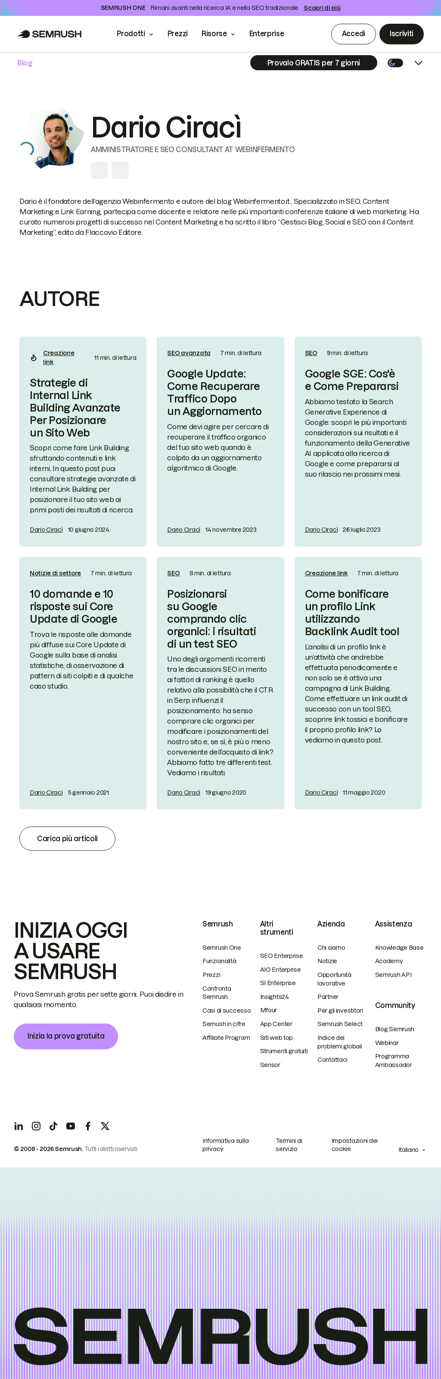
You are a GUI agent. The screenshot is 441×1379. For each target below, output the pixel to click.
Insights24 (274, 996)
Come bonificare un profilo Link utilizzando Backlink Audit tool (352, 612)
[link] (82, 441)
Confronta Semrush (216, 993)
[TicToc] (53, 1126)
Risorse (214, 33)
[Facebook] (88, 1126)
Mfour (268, 1010)
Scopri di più (322, 7)
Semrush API (393, 974)
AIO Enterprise (280, 969)
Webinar (387, 1042)
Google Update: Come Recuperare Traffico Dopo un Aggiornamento (214, 392)
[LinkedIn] (19, 1126)
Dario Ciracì (46, 529)
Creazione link (58, 357)
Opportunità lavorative (334, 979)
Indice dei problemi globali (339, 1042)
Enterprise (272, 33)
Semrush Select (340, 1023)
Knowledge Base (399, 947)
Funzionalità (219, 961)
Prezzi (178, 33)
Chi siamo (331, 947)
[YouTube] (70, 1126)
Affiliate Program (226, 1037)
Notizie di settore (55, 573)
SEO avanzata (189, 352)
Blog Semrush (395, 1029)
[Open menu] (418, 63)
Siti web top (276, 1037)
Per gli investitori (340, 1010)
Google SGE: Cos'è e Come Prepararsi (352, 380)
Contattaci (332, 1059)
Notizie (327, 961)
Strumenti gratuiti (284, 1051)
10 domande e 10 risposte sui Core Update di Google (73, 606)
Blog (25, 63)
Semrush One (221, 947)
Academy (389, 961)
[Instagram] (36, 1126)
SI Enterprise (278, 983)
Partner (328, 996)
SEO (311, 352)
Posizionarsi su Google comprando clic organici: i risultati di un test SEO (211, 618)
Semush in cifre (223, 1023)
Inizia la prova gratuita (66, 1036)
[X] (105, 1126)
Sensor (270, 1064)
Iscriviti (401, 33)
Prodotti (131, 33)
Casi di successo (226, 1010)
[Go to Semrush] (49, 34)
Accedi (353, 33)
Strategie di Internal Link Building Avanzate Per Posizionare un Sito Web (75, 407)
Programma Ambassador (393, 1060)
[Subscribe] (313, 62)
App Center (276, 1023)
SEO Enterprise (281, 955)
